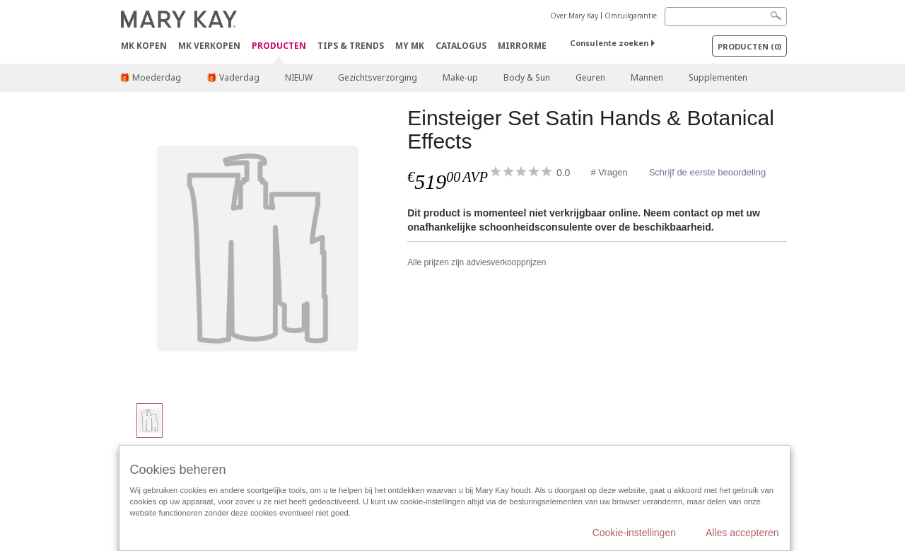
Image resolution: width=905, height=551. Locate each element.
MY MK (409, 45)
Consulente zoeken (609, 42)
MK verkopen (209, 45)
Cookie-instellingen (634, 532)
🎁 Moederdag (150, 77)
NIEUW (299, 77)
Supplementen (718, 77)
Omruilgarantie (631, 16)
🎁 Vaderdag (232, 77)
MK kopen (144, 45)
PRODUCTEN (279, 46)
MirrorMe (522, 45)
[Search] (726, 16)
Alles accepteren (742, 532)
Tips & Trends (350, 45)
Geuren (590, 77)
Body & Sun (526, 77)
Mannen (647, 77)
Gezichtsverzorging (377, 77)
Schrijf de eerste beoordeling (707, 172)
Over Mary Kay (574, 16)
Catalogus (461, 45)
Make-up (460, 77)
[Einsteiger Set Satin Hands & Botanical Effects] (258, 247)
